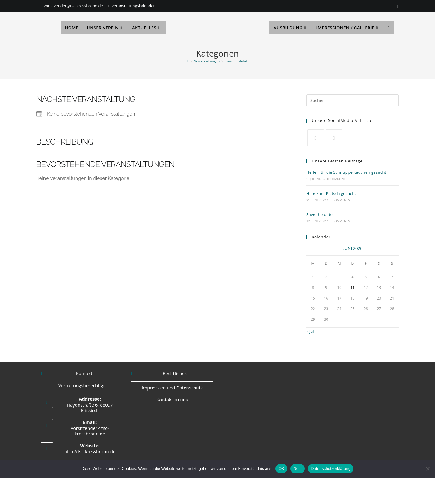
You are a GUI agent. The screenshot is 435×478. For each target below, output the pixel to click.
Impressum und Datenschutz (172, 388)
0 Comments (337, 179)
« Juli (310, 331)
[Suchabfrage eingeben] (352, 100)
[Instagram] (397, 6)
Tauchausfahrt (236, 61)
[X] (315, 137)
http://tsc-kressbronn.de (90, 451)
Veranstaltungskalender (133, 5)
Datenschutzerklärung (330, 468)
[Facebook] (334, 137)
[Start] (187, 61)
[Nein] (427, 469)
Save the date (319, 214)
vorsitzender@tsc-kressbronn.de (73, 5)
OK (281, 468)
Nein (297, 468)
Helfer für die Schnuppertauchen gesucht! (347, 172)
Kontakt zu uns (172, 400)
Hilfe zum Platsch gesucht (331, 193)
